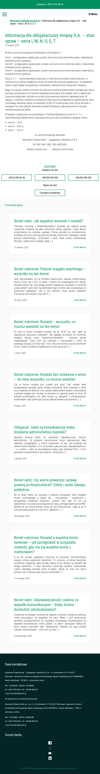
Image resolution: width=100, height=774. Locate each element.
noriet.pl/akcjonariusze (28, 699)
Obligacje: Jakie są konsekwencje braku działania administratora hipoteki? (44, 429)
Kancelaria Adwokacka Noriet (25, 20)
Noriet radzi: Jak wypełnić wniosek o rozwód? (48, 221)
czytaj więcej (79, 247)
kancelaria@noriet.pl (18, 693)
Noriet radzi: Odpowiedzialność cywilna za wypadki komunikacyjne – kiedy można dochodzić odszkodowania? (46, 605)
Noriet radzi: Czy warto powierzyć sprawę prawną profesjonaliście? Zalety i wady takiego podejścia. (49, 485)
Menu (93, 14)
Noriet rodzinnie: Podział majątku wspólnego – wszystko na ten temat (50, 271)
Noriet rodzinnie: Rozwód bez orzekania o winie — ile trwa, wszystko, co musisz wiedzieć (50, 376)
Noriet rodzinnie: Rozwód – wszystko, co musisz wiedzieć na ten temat (45, 324)
